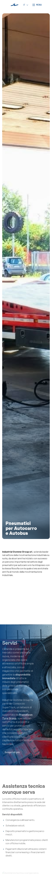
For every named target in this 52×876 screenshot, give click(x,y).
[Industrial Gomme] (14, 5)
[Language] (25, 5)
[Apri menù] (36, 5)
